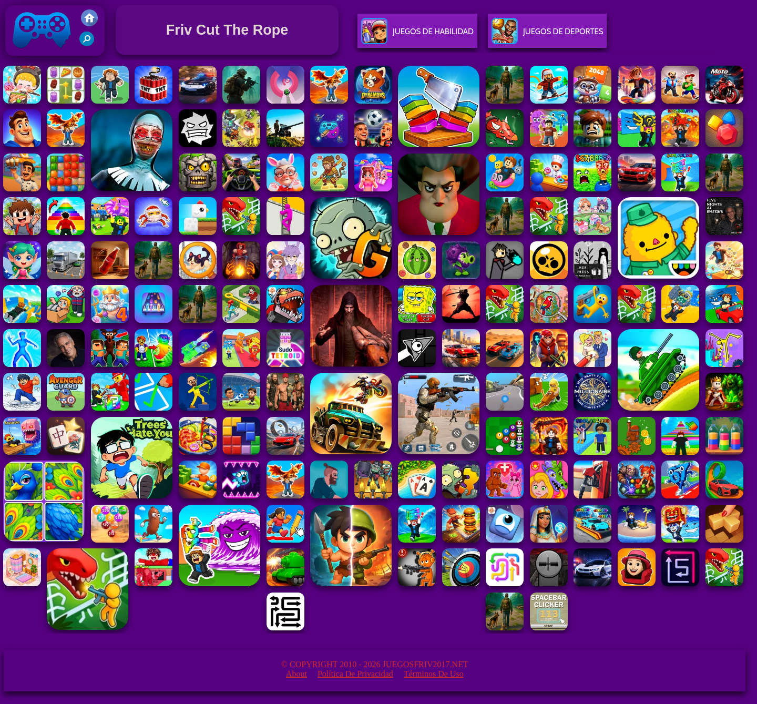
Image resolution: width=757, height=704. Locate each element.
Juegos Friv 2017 (42, 53)
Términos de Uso (434, 673)
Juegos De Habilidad (417, 35)
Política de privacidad (355, 673)
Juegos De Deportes (547, 35)
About (296, 673)
